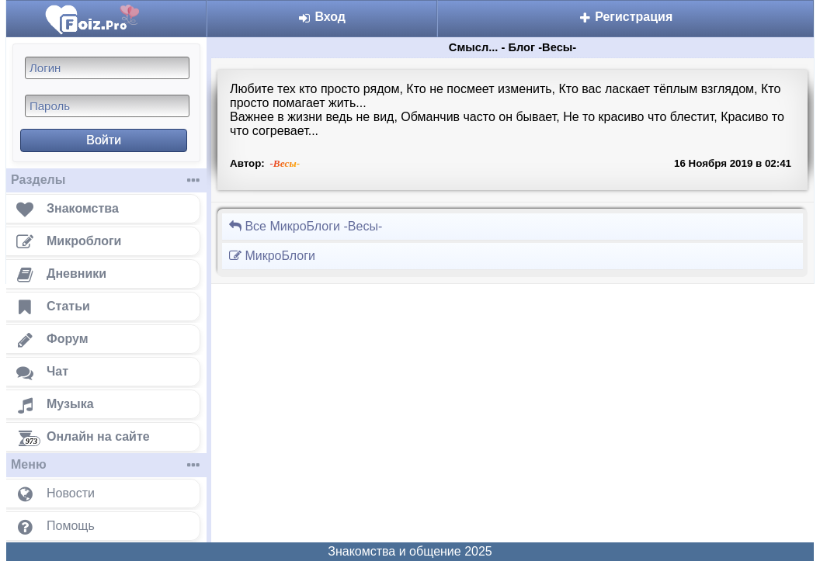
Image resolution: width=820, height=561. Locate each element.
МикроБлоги (271, 255)
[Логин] (107, 68)
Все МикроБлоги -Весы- (305, 226)
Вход (322, 16)
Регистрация (626, 16)
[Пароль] (107, 106)
